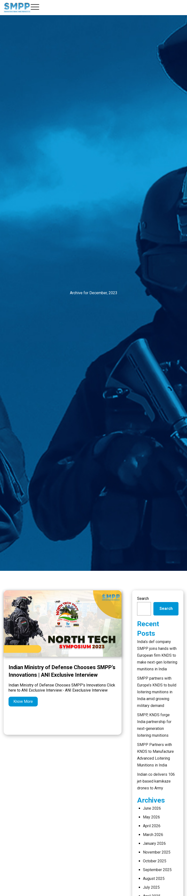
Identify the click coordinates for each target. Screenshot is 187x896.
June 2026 (152, 808)
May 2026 (151, 817)
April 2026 (151, 826)
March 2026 (153, 834)
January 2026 (154, 843)
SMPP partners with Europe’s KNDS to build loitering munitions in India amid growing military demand (156, 692)
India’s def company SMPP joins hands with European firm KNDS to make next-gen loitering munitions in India (157, 655)
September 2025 (157, 869)
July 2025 (151, 887)
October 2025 (154, 861)
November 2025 (156, 852)
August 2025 (154, 878)
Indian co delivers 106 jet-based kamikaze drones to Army (156, 781)
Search (143, 598)
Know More (23, 701)
